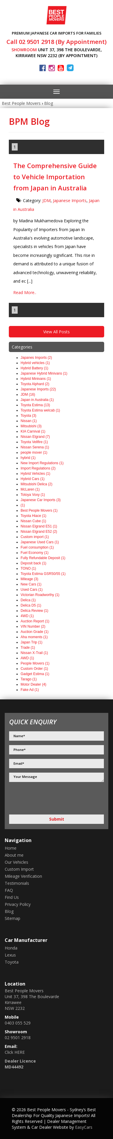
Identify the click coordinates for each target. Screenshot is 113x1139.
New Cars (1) (31, 584)
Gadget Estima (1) (35, 674)
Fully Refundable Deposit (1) (43, 558)
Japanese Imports (70, 200)
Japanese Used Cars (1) (40, 542)
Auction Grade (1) (35, 632)
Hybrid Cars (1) (32, 479)
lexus (10, 955)
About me (14, 855)
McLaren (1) (30, 489)
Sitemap (12, 918)
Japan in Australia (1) (37, 400)
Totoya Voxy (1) (33, 495)
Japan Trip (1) (31, 642)
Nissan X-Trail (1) (34, 653)
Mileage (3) (29, 579)
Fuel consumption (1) (37, 547)
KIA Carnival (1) (33, 431)
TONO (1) (28, 568)
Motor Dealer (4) (33, 684)
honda (11, 948)
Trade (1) (28, 648)
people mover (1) (34, 452)
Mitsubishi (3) (31, 426)
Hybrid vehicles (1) (35, 363)
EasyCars (83, 1127)
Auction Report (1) (35, 621)
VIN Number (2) (33, 626)
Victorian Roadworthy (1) (40, 595)
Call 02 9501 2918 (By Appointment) (56, 42)
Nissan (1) (29, 421)
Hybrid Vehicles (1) (35, 474)
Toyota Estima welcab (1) (40, 410)
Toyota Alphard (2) (35, 384)
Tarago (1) (29, 679)
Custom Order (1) (34, 669)
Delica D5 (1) (31, 605)
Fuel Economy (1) (35, 553)
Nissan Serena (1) (35, 447)
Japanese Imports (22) (38, 389)
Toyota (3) (28, 416)
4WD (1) (27, 616)
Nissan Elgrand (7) (35, 437)
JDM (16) (28, 394)
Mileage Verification (23, 876)
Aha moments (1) (34, 637)
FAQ (9, 890)
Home (10, 848)
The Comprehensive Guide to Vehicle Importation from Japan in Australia (55, 176)
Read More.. (24, 292)
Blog (48, 103)
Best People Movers (21, 103)
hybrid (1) (28, 458)
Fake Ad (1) (30, 690)
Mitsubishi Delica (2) (36, 484)
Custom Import (19, 869)
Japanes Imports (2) (36, 358)
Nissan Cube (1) (33, 521)
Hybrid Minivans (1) (36, 379)
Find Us (12, 897)
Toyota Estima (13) (35, 405)
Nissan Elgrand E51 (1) (39, 526)
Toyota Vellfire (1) (34, 442)
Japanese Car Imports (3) (41, 500)
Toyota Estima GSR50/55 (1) (43, 574)
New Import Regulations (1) (42, 463)
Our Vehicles (16, 862)
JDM (46, 200)
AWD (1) (27, 658)
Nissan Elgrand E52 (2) (39, 532)
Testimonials (17, 883)
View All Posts (56, 331)
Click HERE (15, 1052)
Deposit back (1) (33, 563)
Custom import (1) (35, 537)
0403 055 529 (18, 1023)
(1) (23, 505)
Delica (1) (28, 600)
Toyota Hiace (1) (33, 516)
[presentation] (40, 799)
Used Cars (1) (32, 590)
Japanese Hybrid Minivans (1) (44, 373)
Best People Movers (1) (39, 510)
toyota (12, 962)
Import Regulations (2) (38, 468)
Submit (56, 819)
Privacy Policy (18, 904)
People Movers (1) (35, 663)
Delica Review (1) (34, 611)
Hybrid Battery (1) (34, 368)
